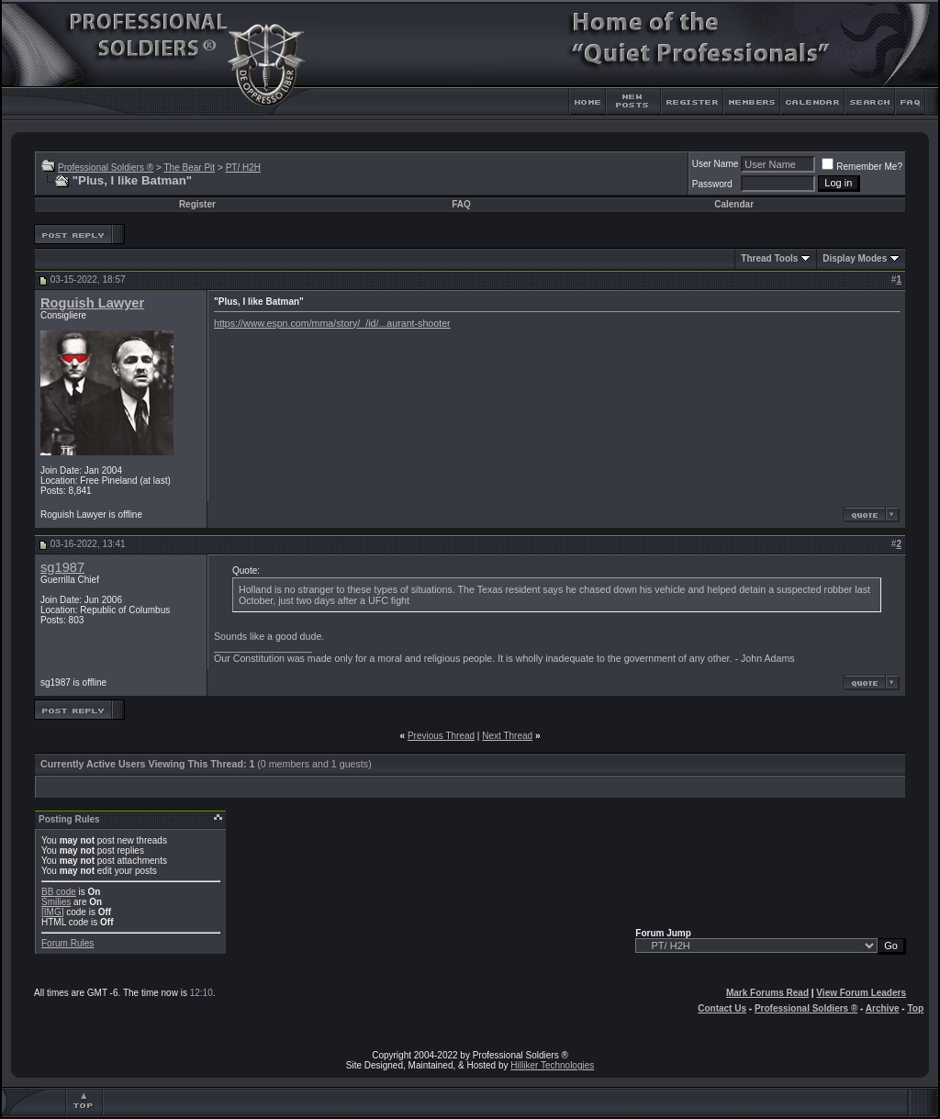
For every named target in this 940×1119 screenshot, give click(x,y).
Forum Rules (67, 943)
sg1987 (62, 567)
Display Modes (854, 258)
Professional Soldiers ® (105, 167)
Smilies (56, 902)
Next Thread (507, 736)
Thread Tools (769, 258)
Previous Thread (441, 736)
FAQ (461, 204)
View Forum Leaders (861, 993)
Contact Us (722, 1008)
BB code (58, 892)
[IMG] (52, 912)
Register (197, 204)
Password (712, 184)
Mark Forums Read (767, 993)
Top (915, 1008)
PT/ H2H (243, 167)
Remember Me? (862, 167)
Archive (883, 1008)
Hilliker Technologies (552, 1065)
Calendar (734, 204)
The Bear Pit (189, 167)
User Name (715, 164)
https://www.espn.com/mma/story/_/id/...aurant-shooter (332, 323)
